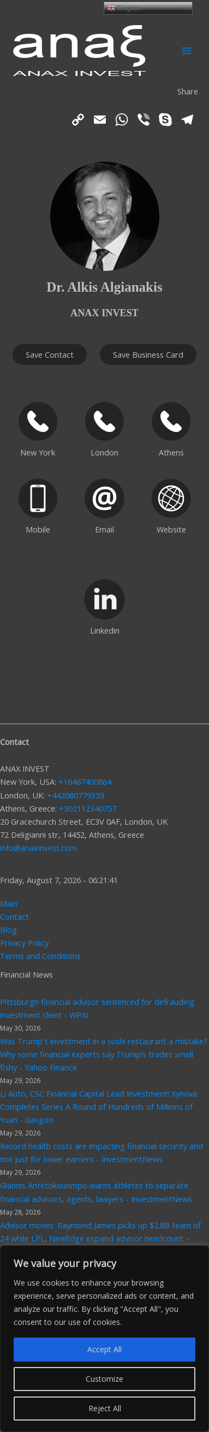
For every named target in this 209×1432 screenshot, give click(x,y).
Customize (104, 1379)
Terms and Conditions (40, 955)
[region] (104, 1338)
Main (8, 903)
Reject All (104, 1408)
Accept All (104, 1349)
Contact (14, 916)
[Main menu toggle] (186, 50)
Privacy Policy (24, 942)
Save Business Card (148, 354)
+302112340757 (87, 808)
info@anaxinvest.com (38, 847)
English (124, 7)
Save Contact (50, 354)
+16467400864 (84, 781)
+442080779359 (75, 795)
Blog (8, 929)
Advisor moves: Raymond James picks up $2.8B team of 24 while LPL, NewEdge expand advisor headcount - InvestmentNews (100, 1238)
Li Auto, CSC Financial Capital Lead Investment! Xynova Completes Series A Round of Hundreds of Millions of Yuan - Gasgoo (98, 1106)
